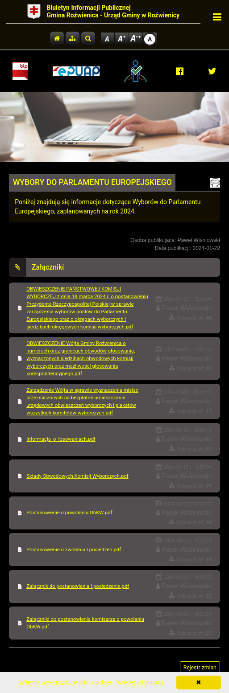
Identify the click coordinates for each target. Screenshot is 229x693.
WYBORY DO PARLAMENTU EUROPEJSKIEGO (92, 182)
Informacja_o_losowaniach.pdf (61, 439)
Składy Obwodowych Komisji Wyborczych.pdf (77, 476)
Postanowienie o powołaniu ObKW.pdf (69, 512)
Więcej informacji (139, 682)
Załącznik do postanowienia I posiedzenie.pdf (77, 586)
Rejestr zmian (200, 667)
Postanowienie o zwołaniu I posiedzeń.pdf (73, 549)
